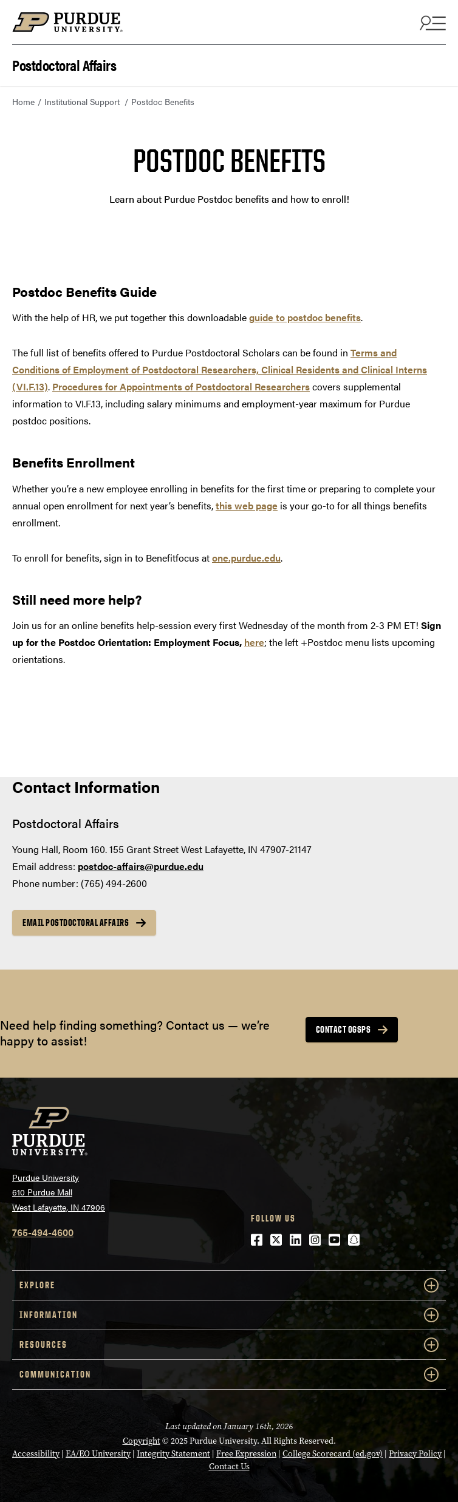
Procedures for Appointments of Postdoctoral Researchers (181, 386)
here (254, 642)
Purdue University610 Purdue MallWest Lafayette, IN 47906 (58, 1192)
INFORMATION (229, 1315)
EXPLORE (229, 1285)
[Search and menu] (431, 22)
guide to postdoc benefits (305, 317)
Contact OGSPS (343, 1029)
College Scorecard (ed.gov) (332, 1453)
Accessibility (36, 1453)
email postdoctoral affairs (75, 922)
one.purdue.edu (246, 558)
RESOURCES (229, 1344)
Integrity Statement (173, 1453)
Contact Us (229, 1466)
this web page (247, 505)
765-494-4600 (42, 1232)
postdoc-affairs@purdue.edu (140, 866)
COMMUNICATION (229, 1374)
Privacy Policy (415, 1453)
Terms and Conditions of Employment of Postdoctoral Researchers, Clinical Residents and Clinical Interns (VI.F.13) (219, 369)
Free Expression (246, 1453)
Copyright (141, 1441)
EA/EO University (98, 1453)
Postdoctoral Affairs (64, 64)
